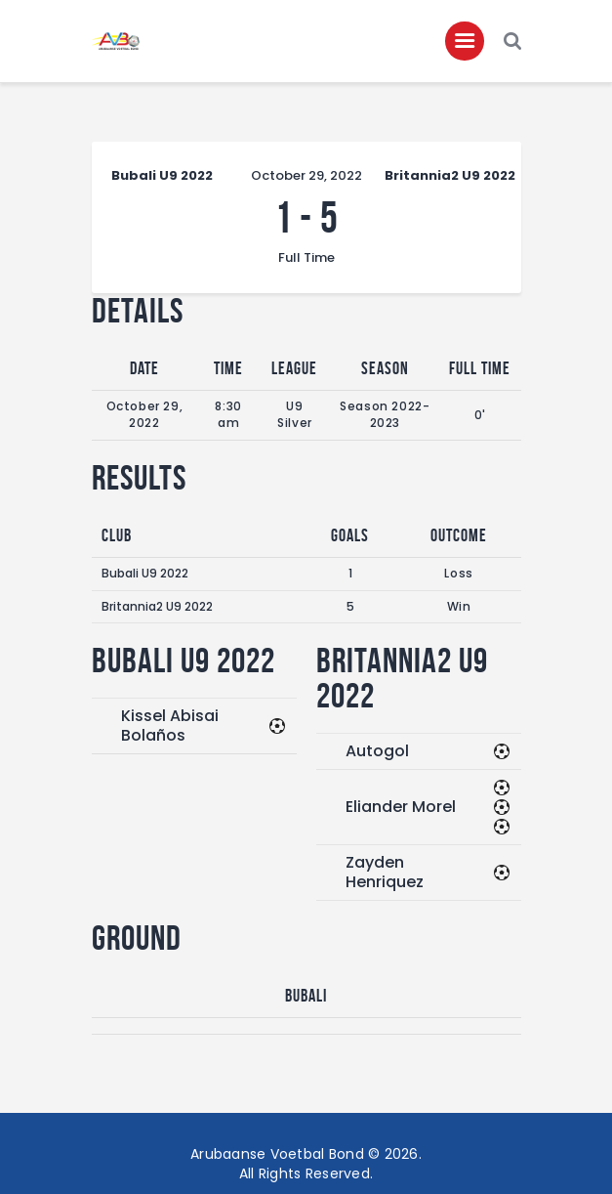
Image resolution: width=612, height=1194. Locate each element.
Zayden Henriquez (385, 872)
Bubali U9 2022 (145, 573)
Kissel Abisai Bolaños (170, 725)
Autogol (377, 751)
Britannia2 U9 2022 (157, 606)
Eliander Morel (401, 806)
